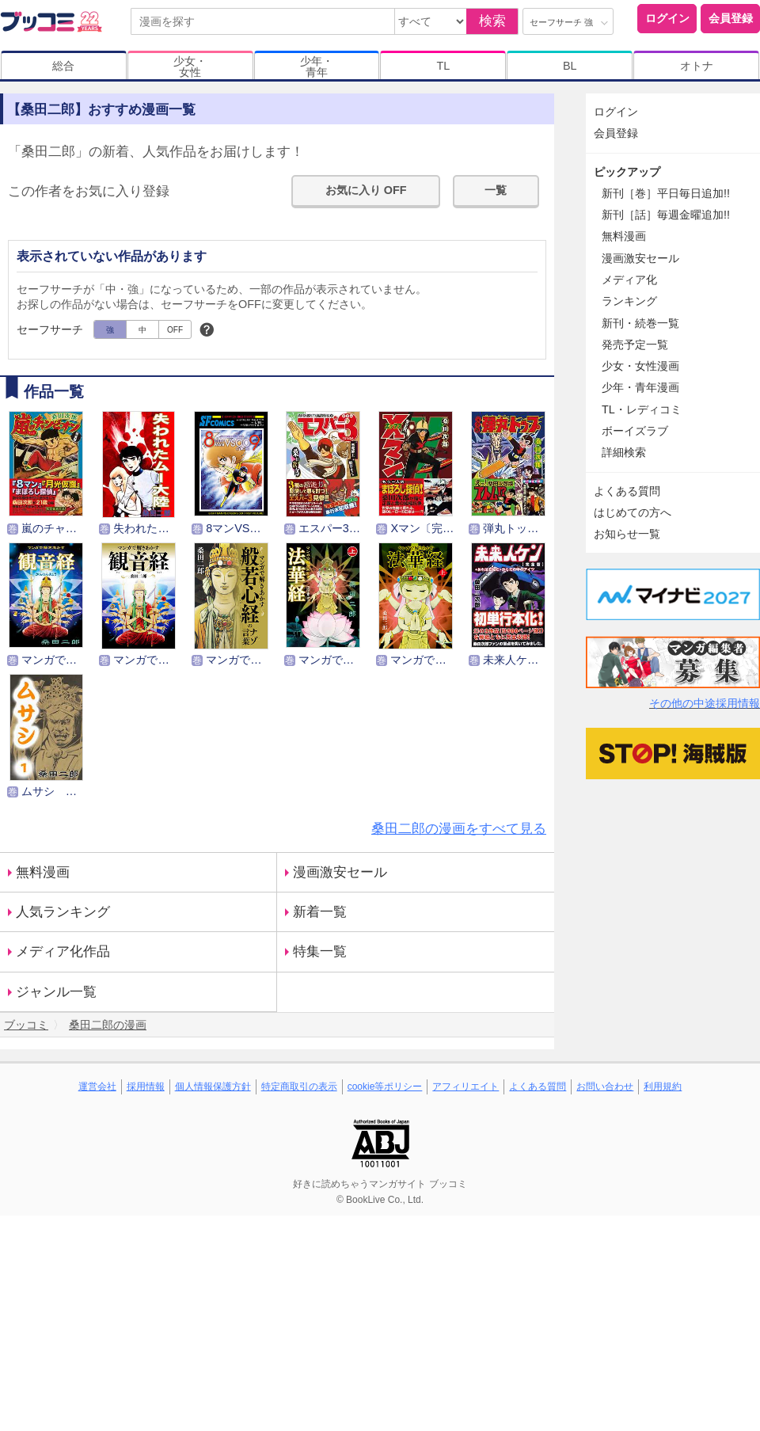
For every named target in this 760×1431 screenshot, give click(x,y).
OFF (175, 329)
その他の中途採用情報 (704, 703)
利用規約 (663, 1086)
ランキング (629, 301)
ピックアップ (627, 172)
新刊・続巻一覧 (640, 323)
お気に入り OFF (366, 190)
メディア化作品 (63, 951)
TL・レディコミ (642, 409)
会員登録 (731, 18)
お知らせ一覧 (627, 533)
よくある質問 (627, 491)
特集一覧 (320, 951)
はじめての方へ (632, 512)
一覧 (495, 190)
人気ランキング (63, 911)
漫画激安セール (340, 872)
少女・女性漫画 (640, 366)
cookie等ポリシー (385, 1086)
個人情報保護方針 (213, 1086)
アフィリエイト (465, 1086)
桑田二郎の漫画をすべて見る (458, 828)
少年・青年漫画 (640, 387)
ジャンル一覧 (56, 991)
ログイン (667, 18)
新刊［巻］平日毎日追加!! (666, 193)
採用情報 (146, 1086)
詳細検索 (624, 452)
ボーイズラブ (635, 430)
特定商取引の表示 (299, 1086)
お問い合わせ (604, 1086)
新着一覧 (320, 911)
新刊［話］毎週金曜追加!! (666, 214)
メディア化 (629, 279)
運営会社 (97, 1086)
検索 (492, 21)
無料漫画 (43, 872)
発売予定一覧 (635, 344)
